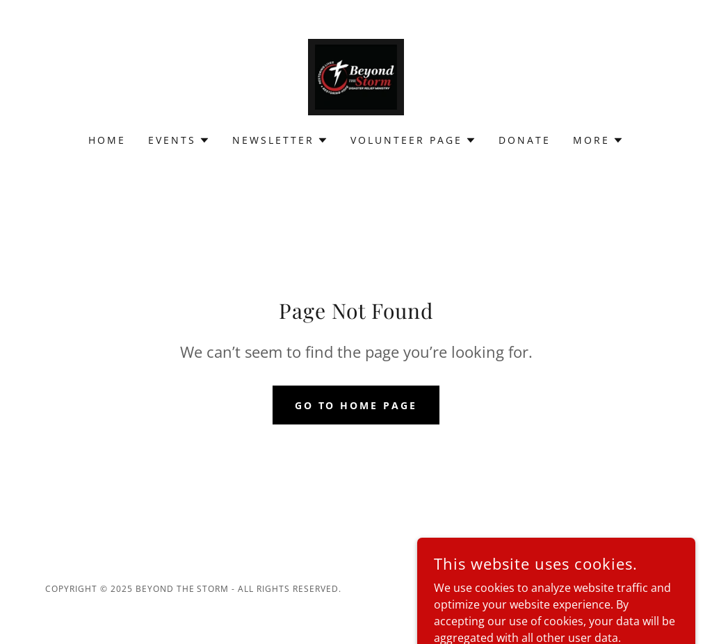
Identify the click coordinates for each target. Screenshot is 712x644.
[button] (179, 140)
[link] (356, 75)
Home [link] (107, 140)
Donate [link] (525, 140)
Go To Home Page (356, 405)
